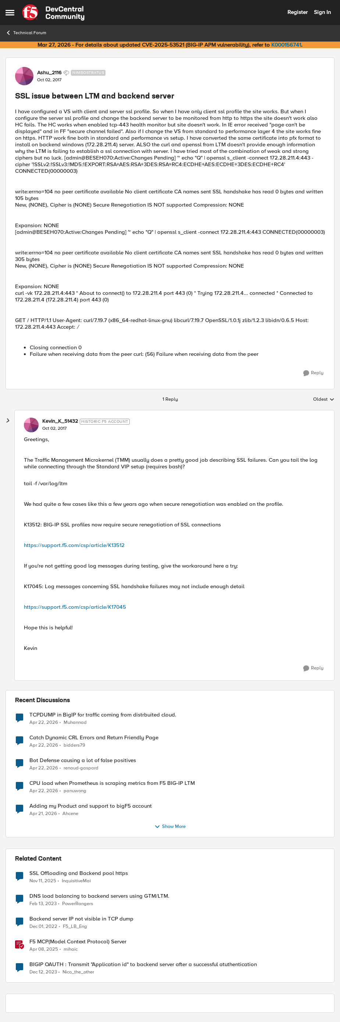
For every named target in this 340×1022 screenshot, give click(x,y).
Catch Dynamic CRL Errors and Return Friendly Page (93, 738)
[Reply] (313, 373)
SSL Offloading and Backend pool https (78, 873)
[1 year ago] (43, 949)
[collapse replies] (8, 420)
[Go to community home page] (53, 12)
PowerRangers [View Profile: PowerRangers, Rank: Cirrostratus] (77, 903)
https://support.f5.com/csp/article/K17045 (75, 607)
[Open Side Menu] (10, 12)
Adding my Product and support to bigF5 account (90, 806)
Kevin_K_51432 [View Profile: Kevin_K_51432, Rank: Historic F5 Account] (60, 421)
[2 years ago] (43, 972)
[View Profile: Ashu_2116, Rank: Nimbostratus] (24, 76)
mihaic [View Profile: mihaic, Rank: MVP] (71, 949)
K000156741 (286, 45)
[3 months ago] (43, 722)
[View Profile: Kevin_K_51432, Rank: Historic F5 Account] (31, 425)
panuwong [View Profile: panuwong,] (75, 790)
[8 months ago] (42, 881)
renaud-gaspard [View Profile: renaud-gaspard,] (81, 768)
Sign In (322, 12)
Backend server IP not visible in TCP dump (81, 919)
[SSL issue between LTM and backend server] (54, 428)
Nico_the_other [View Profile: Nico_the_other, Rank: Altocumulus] (78, 972)
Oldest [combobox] (323, 400)
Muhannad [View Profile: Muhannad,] (75, 722)
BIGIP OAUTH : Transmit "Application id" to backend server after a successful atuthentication (143, 964)
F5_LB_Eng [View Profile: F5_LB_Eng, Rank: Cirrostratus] (75, 926)
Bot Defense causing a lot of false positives (82, 760)
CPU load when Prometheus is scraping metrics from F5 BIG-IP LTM (112, 783)
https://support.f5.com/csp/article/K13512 (74, 545)
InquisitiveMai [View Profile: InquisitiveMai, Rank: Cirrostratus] (76, 880)
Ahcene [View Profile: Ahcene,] (70, 813)
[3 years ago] (43, 904)
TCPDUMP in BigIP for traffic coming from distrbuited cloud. (102, 715)
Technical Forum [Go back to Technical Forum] (26, 33)
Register (297, 12)
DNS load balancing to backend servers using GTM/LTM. (99, 896)
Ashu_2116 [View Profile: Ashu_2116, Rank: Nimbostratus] (49, 73)
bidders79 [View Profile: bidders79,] (74, 745)
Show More (170, 827)
